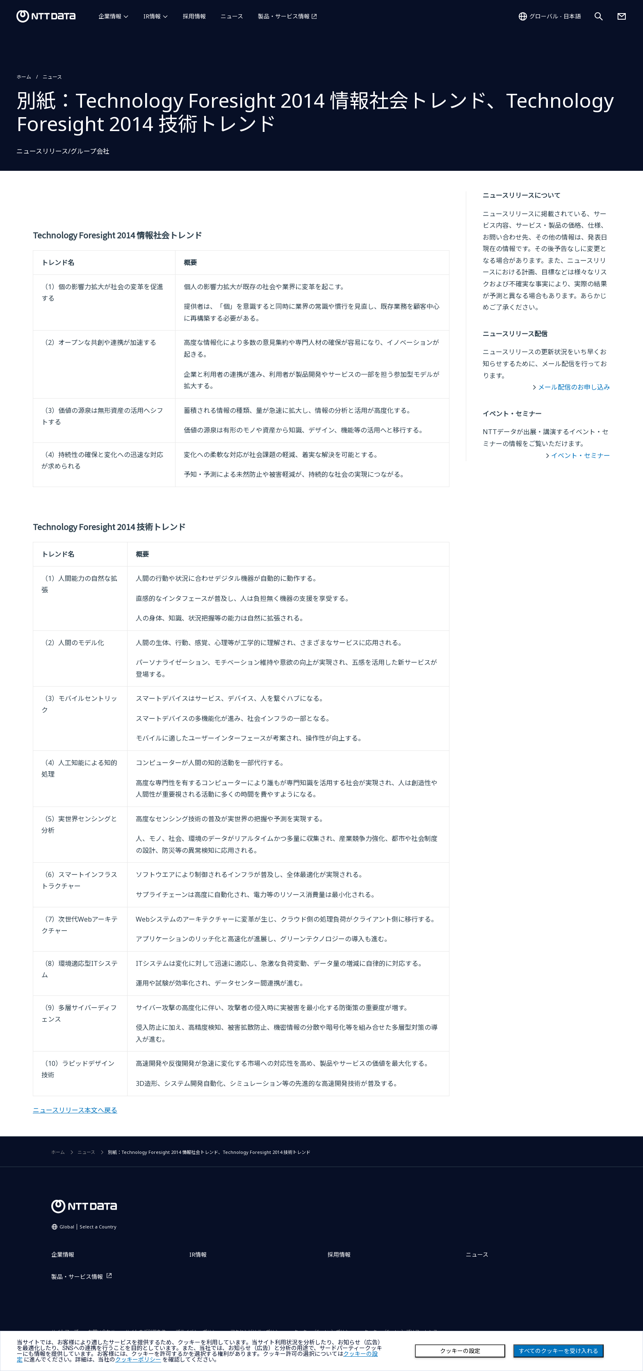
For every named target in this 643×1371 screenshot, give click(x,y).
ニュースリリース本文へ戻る (75, 1110)
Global (87, 1227)
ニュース (232, 16)
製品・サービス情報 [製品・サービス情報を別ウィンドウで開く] (284, 16)
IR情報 (152, 16)
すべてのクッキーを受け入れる (558, 1351)
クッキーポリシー (138, 1359)
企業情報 (109, 16)
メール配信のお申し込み (574, 387)
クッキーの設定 (460, 1351)
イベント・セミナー (580, 455)
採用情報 (194, 16)
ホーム (23, 76)
